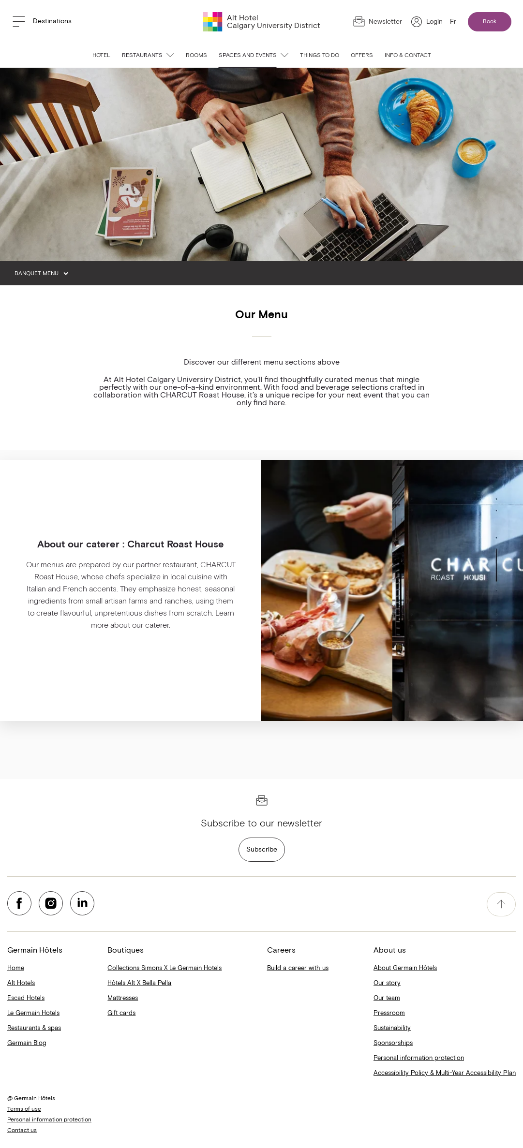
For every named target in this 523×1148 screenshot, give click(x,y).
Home (15, 968)
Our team (387, 998)
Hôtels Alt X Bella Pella (139, 983)
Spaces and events (253, 56)
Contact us (22, 1130)
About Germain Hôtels (405, 968)
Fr (453, 21)
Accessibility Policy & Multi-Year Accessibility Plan (445, 1073)
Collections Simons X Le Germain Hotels (164, 968)
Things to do (319, 56)
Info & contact (408, 56)
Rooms (196, 56)
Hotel (101, 56)
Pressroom (389, 1013)
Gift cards (121, 1013)
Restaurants (148, 56)
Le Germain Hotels (33, 1013)
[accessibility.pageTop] (501, 904)
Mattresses (122, 998)
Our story (387, 983)
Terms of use (24, 1109)
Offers (362, 56)
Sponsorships (393, 1043)
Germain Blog (26, 1043)
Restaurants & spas (34, 1028)
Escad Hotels (26, 998)
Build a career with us (298, 968)
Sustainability (392, 1028)
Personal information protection (419, 1058)
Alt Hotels (21, 983)
